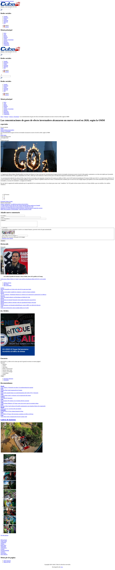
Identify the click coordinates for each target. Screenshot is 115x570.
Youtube (5, 16)
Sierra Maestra (4, 555)
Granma (2, 550)
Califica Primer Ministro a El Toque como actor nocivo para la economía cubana (19, 404)
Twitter (5, 19)
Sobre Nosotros (7, 561)
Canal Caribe (4, 542)
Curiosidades (5, 374)
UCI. (62, 568)
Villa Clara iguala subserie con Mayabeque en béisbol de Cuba (15, 298)
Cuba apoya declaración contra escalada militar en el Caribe (15, 309)
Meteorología (4, 541)
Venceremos (3, 554)
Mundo (5, 35)
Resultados (6, 381)
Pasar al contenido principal (7, 1)
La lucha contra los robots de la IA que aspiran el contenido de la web (17, 206)
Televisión (4, 368)
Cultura (5, 38)
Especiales (6, 42)
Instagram (6, 17)
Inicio (5, 33)
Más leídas (6, 285)
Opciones (3, 364)
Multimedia (6, 43)
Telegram (6, 21)
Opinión (5, 41)
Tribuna (2, 545)
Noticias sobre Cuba (7, 371)
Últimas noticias (7, 284)
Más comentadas (7, 286)
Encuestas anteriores (8, 379)
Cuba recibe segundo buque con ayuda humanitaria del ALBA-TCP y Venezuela (19, 394)
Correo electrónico (5, 218)
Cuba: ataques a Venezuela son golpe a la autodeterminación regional (17, 388)
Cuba (5, 34)
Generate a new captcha (7, 239)
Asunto (2, 217)
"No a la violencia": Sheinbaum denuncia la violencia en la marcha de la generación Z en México (23, 295)
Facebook (6, 20)
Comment (3, 220)
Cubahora (3, 553)
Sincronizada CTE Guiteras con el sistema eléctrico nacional (15, 401)
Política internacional (7, 369)
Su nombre (3, 215)
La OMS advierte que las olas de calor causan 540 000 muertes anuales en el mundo (20, 205)
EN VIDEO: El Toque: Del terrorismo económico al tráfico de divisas (17, 415)
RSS (5, 23)
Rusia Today (3, 135)
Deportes (6, 37)
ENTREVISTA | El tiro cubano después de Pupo (12, 412)
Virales (4, 375)
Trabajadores (4, 549)
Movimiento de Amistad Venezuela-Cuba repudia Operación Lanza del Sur (18, 301)
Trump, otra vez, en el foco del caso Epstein (11, 409)
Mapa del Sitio (7, 563)
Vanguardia (3, 547)
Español (6, 26)
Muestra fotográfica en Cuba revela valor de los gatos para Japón (16, 290)
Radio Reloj (3, 546)
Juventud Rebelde (5, 551)
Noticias (6, 116)
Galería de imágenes (8, 421)
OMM (2, 128)
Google (11, 201)
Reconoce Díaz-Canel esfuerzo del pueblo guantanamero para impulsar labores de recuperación (23, 407)
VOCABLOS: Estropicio (6, 399)
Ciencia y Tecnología (8, 39)
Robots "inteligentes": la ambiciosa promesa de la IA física (14, 204)
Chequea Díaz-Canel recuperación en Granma (11, 391)
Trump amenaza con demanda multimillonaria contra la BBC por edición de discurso (20, 306)
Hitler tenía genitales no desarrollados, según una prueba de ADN (16, 209)
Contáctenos (6, 45)
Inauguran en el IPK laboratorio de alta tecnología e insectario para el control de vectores (21, 208)
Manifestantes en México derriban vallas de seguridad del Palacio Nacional (18, 303)
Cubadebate (3, 543)
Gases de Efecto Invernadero (7, 130)
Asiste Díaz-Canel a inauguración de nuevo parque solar (14, 417)
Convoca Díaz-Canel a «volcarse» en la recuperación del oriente (16, 396)
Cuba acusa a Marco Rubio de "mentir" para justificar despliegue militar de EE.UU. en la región (23, 280)
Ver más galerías (4, 536)
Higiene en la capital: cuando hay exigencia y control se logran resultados (18, 293)
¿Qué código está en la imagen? (10, 236)
